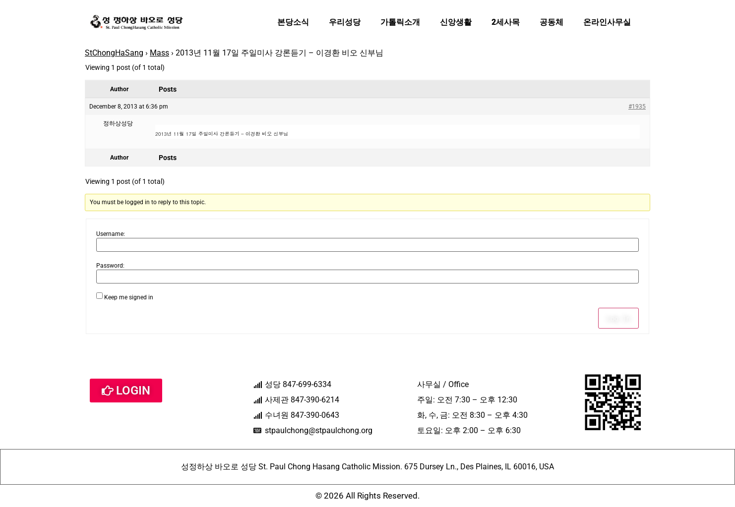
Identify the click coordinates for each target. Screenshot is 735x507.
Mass (159, 52)
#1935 (637, 106)
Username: (110, 234)
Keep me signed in (128, 297)
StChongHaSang (114, 52)
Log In (618, 318)
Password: (110, 266)
